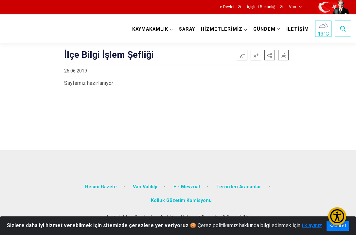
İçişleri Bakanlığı (261, 7)
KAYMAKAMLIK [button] (150, 29)
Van (292, 7)
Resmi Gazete (101, 187)
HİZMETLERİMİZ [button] (221, 29)
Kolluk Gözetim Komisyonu (181, 200)
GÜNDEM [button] (264, 29)
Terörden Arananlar (239, 187)
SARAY (187, 29)
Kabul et (337, 225)
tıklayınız (312, 225)
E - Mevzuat (186, 187)
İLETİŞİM (297, 29)
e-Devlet (227, 7)
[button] (269, 55)
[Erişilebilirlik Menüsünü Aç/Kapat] (337, 216)
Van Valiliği (145, 187)
